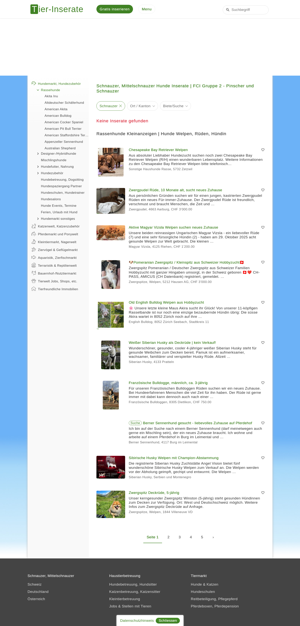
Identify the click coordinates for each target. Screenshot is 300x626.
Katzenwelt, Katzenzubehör (55, 227)
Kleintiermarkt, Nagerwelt (53, 242)
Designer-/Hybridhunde (58, 154)
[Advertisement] (150, 48)
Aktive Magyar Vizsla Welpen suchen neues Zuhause (173, 228)
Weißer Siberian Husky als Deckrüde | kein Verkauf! (172, 344)
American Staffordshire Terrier (67, 136)
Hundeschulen (203, 592)
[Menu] (146, 9)
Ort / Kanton (140, 107)
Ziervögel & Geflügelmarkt (54, 250)
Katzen (212, 585)
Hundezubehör (52, 174)
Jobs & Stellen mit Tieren (130, 607)
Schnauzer (108, 107)
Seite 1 (153, 538)
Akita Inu (51, 97)
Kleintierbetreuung (124, 600)
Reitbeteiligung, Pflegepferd (214, 600)
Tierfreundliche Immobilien (54, 289)
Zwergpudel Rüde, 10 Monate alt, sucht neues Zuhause (175, 191)
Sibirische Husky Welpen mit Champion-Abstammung (173, 459)
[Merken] (263, 151)
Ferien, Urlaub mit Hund (59, 213)
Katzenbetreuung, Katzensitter (134, 592)
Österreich (36, 600)
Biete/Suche (173, 107)
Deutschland (38, 592)
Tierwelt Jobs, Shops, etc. (54, 281)
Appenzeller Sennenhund (64, 143)
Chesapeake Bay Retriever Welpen (158, 151)
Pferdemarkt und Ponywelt (54, 234)
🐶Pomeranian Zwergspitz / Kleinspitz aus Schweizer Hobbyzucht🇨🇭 (186, 263)
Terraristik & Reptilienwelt (54, 266)
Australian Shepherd (60, 149)
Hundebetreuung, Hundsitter (133, 585)
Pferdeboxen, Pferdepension (215, 607)
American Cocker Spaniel (64, 123)
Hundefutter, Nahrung (57, 167)
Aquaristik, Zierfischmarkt (54, 258)
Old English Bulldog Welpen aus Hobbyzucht (166, 303)
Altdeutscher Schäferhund (64, 103)
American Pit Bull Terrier (63, 130)
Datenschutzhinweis (137, 621)
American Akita (56, 110)
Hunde (196, 585)
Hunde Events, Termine (59, 206)
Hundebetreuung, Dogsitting (62, 180)
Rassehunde (50, 91)
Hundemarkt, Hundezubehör (56, 84)
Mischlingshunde (53, 161)
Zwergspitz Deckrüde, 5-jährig (154, 494)
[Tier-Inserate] (59, 9)
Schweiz (35, 585)
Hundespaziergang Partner (61, 187)
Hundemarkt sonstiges (58, 219)
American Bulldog (58, 116)
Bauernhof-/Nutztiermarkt (53, 274)
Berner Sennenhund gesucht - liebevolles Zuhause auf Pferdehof (197, 424)
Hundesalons (51, 200)
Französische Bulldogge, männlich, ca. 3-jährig (168, 384)
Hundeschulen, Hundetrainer (63, 193)
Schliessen (168, 621)
